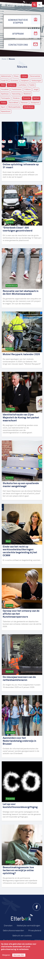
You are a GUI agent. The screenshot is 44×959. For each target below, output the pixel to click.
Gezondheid (13, 103)
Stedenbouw (28, 107)
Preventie (26, 98)
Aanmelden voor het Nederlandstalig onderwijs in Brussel (19, 741)
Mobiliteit (27, 94)
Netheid (36, 98)
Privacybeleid (34, 931)
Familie (32, 85)
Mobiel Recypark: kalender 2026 (21, 354)
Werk (3, 85)
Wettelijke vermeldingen (28, 926)
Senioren (24, 103)
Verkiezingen (36, 81)
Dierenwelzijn (35, 76)
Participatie (5, 98)
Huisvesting (16, 94)
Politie (3, 103)
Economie (14, 81)
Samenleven (5, 111)
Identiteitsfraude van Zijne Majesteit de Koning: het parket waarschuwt (21, 418)
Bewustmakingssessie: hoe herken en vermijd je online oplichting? (18, 870)
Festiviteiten (16, 89)
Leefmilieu (22, 85)
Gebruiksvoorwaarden (13, 931)
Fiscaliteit (5, 89)
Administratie (6, 76)
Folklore (27, 89)
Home (4, 59)
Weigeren (6, 955)
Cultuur (24, 76)
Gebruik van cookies (22, 936)
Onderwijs (11, 85)
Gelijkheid (25, 81)
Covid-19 (4, 81)
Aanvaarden (18, 955)
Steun (16, 76)
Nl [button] (39, 5)
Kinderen (16, 98)
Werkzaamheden (14, 107)
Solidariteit (35, 103)
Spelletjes (5, 94)
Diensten (8, 926)
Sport (3, 107)
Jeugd (36, 89)
